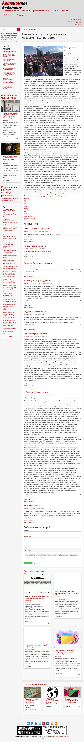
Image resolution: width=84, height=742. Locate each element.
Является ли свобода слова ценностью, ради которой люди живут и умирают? (9, 74)
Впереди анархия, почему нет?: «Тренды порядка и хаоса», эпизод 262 (9, 287)
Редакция (5, 120)
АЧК (57, 11)
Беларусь (26, 198)
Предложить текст (11, 11)
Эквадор (26, 206)
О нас (41, 738)
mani (43, 248)
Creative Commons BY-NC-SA (61, 736)
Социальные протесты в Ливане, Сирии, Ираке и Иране (9, 64)
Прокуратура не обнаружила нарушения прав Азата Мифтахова (9, 281)
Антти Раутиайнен (60, 599)
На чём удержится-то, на (35, 246)
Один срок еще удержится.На (37, 228)
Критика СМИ (40, 196)
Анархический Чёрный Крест (9, 96)
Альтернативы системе (29, 29)
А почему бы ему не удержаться (38, 280)
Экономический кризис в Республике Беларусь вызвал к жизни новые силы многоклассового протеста (9, 54)
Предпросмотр (37, 563)
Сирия (25, 205)
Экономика (64, 196)
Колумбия (26, 210)
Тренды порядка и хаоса (42, 11)
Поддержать (22, 15)
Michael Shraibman (43, 44)
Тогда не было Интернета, (35, 312)
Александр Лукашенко (30, 218)
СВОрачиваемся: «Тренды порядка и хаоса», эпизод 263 (10, 214)
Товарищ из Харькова (31, 709)
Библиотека (9, 15)
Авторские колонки (34, 571)
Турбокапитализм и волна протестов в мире (9, 69)
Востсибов (28, 602)
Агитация (65, 11)
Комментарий (28, 536)
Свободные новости (35, 684)
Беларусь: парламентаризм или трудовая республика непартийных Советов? (9, 80)
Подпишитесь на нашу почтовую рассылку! (9, 191)
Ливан (25, 211)
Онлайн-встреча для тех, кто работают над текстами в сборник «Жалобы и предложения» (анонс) (10, 254)
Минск (25, 213)
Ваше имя (26, 530)
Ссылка (26, 231)
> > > (10, 336)
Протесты (47, 196)
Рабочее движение (55, 196)
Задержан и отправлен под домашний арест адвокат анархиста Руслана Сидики (10, 115)
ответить (26, 241)
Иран (25, 201)
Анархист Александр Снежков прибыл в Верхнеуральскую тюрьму (10, 158)
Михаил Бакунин (28, 216)
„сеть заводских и (32, 506)
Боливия (26, 208)
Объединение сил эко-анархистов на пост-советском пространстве (71, 701)
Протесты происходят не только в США (9, 60)
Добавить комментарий (30, 220)
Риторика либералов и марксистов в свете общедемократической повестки (37, 598)
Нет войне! (25, 11)
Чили (25, 200)
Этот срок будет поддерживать (38, 263)
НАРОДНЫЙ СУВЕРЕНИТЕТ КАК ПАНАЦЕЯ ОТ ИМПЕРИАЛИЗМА (52, 701)
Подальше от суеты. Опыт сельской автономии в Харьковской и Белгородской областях (32, 703)
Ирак (25, 203)
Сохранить (27, 563)
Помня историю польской (35, 334)
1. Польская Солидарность (36, 392)
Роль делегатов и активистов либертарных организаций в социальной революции (64, 652)
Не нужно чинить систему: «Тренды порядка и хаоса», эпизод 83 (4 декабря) (10, 86)
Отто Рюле (26, 215)
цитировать (32, 241)
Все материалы (9, 208)
